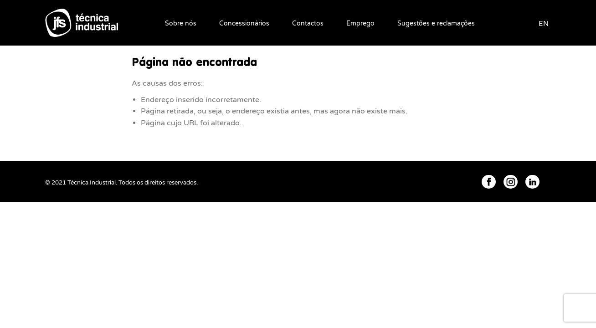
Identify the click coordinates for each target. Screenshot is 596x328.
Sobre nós (180, 23)
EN (544, 24)
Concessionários (244, 23)
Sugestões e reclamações (436, 23)
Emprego (360, 23)
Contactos (308, 23)
